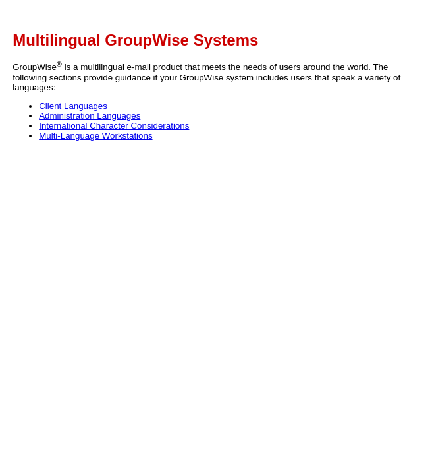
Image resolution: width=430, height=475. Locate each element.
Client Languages (73, 106)
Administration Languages (89, 116)
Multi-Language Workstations (95, 136)
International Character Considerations (114, 126)
